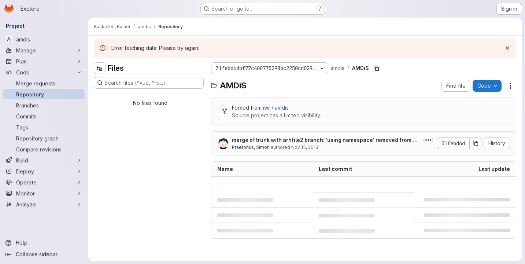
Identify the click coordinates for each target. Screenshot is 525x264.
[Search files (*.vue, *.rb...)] (149, 83)
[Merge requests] (44, 83)
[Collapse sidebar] (44, 254)
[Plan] (44, 61)
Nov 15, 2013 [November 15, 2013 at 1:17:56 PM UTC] (304, 147)
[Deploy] (44, 171)
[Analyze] (44, 204)
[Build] (44, 160)
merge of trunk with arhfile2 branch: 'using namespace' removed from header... (325, 140)
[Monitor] (44, 193)
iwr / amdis (276, 107)
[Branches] (44, 105)
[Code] (44, 72)
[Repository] (44, 94)
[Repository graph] (44, 138)
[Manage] (44, 50)
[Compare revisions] (44, 149)
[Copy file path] (376, 68)
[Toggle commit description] (428, 140)
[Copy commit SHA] (475, 143)
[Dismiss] (507, 48)
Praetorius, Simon (251, 147)
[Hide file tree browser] (100, 68)
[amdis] (44, 39)
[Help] (44, 243)
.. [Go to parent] (218, 184)
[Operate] (44, 182)
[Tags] (44, 127)
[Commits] (44, 116)
